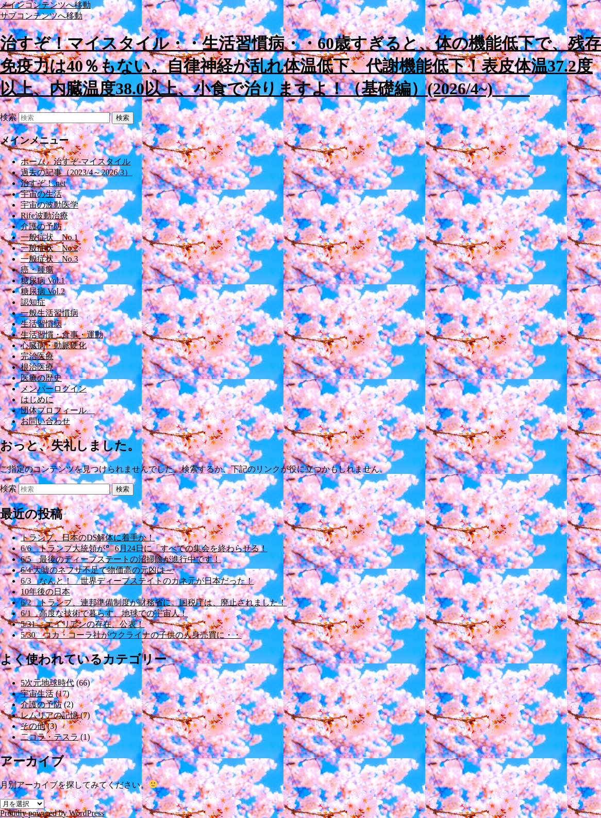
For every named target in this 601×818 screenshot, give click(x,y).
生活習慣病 (41, 323)
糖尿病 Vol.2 (43, 291)
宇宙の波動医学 (49, 204)
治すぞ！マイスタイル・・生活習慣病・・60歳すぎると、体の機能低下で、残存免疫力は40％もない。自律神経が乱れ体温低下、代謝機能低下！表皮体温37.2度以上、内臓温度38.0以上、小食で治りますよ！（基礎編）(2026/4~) (300, 66)
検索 (8, 117)
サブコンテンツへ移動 (41, 15)
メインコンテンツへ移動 (45, 5)
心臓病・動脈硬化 (54, 345)
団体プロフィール (58, 410)
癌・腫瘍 (37, 269)
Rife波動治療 (44, 215)
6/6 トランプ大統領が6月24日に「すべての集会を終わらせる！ (144, 548)
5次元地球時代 (47, 682)
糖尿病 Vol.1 (43, 280)
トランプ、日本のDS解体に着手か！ (88, 537)
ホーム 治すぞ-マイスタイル (75, 161)
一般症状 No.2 (49, 248)
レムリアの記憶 (49, 715)
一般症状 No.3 (49, 258)
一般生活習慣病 (49, 313)
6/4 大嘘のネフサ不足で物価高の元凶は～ (97, 570)
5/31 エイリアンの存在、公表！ (82, 624)
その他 (33, 726)
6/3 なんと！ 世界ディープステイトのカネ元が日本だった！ (137, 580)
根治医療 (37, 367)
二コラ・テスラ (49, 736)
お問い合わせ (45, 421)
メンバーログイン (54, 388)
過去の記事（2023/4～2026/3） (76, 172)
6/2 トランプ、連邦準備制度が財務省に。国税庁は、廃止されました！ (154, 602)
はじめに (37, 399)
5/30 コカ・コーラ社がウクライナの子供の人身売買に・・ (131, 634)
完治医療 (37, 356)
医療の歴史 (41, 377)
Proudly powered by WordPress (52, 813)
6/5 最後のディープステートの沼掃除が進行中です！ (121, 559)
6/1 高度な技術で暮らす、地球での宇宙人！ (104, 613)
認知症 (33, 302)
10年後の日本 (45, 591)
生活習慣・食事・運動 (62, 334)
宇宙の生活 (41, 194)
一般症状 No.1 (49, 237)
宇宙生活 (37, 693)
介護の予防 (41, 226)
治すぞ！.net (43, 183)
